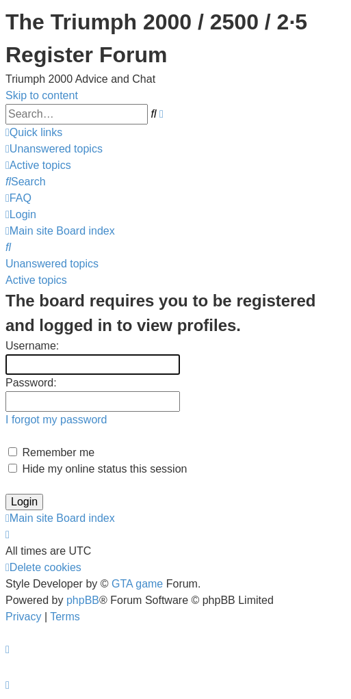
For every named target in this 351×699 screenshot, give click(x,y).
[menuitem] (54, 149)
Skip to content (41, 95)
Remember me (51, 452)
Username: (32, 346)
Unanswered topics (52, 263)
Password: (31, 382)
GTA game (137, 584)
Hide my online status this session (97, 469)
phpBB (82, 600)
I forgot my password (56, 419)
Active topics (36, 280)
